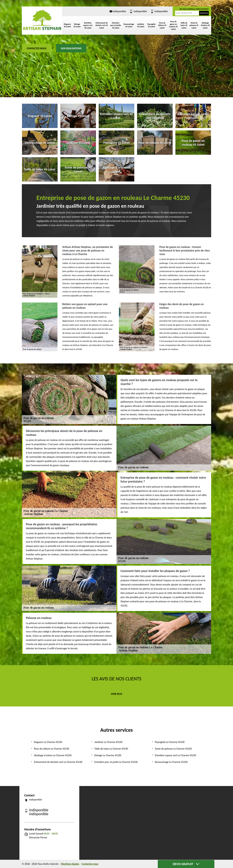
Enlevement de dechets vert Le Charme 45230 (58, 761)
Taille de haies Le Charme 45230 (111, 748)
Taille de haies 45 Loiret (184, 25)
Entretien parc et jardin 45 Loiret (115, 25)
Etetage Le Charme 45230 (107, 755)
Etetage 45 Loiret (76, 25)
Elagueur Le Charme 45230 (48, 742)
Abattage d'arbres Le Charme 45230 (53, 755)
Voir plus (116, 693)
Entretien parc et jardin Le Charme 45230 (116, 761)
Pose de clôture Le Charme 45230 (51, 748)
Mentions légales (70, 863)
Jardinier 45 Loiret (140, 25)
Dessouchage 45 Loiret (129, 25)
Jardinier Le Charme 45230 (108, 742)
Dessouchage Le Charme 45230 (171, 761)
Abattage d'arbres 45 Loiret (205, 25)
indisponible (117, 11)
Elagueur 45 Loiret (67, 25)
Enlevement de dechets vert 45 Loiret (101, 25)
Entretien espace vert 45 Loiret (87, 25)
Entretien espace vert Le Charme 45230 (175, 755)
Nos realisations (71, 48)
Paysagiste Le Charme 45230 (170, 742)
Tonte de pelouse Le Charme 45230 (173, 748)
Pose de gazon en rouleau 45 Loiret (173, 25)
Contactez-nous (36, 48)
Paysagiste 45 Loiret (151, 25)
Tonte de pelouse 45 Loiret (194, 25)
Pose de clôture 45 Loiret (162, 25)
